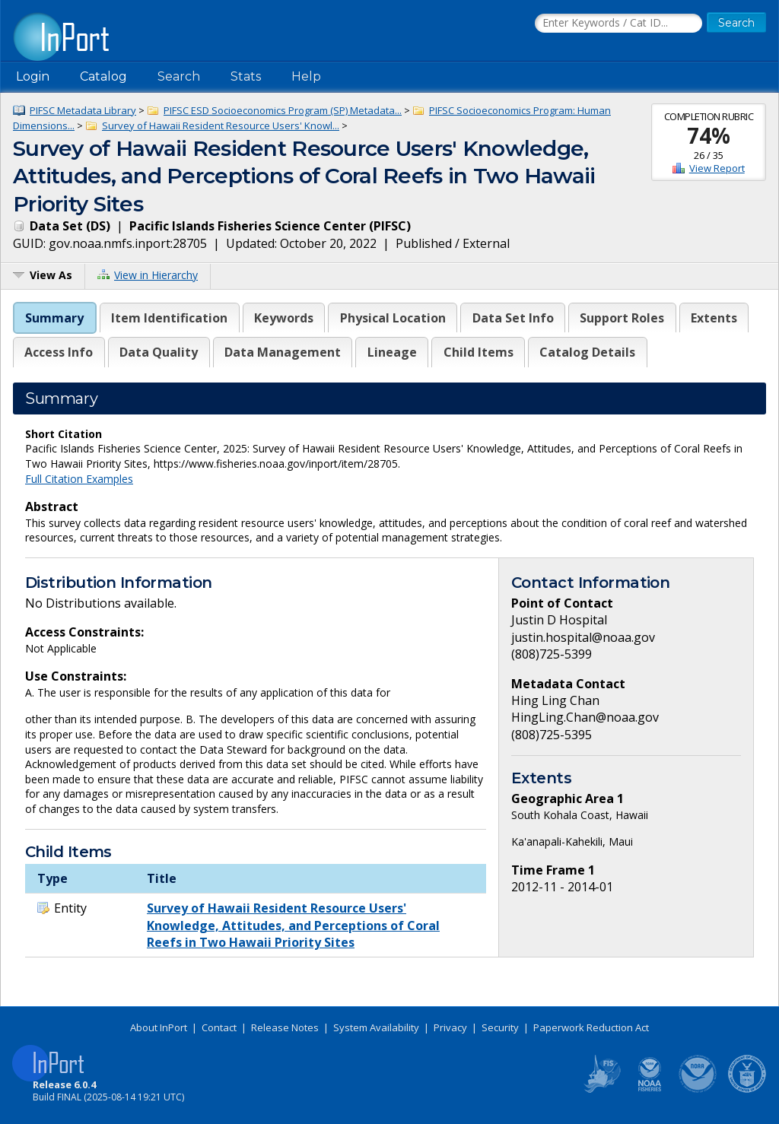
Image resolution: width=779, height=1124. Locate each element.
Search (178, 76)
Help (306, 76)
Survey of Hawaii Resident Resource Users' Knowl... (220, 125)
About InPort (158, 1027)
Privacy (450, 1027)
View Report (717, 168)
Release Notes (285, 1027)
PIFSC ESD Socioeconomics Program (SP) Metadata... (283, 110)
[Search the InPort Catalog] (618, 23)
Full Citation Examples (79, 479)
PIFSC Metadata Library (83, 110)
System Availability (376, 1027)
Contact (219, 1027)
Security (500, 1027)
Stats (246, 76)
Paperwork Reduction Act (591, 1027)
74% (708, 135)
